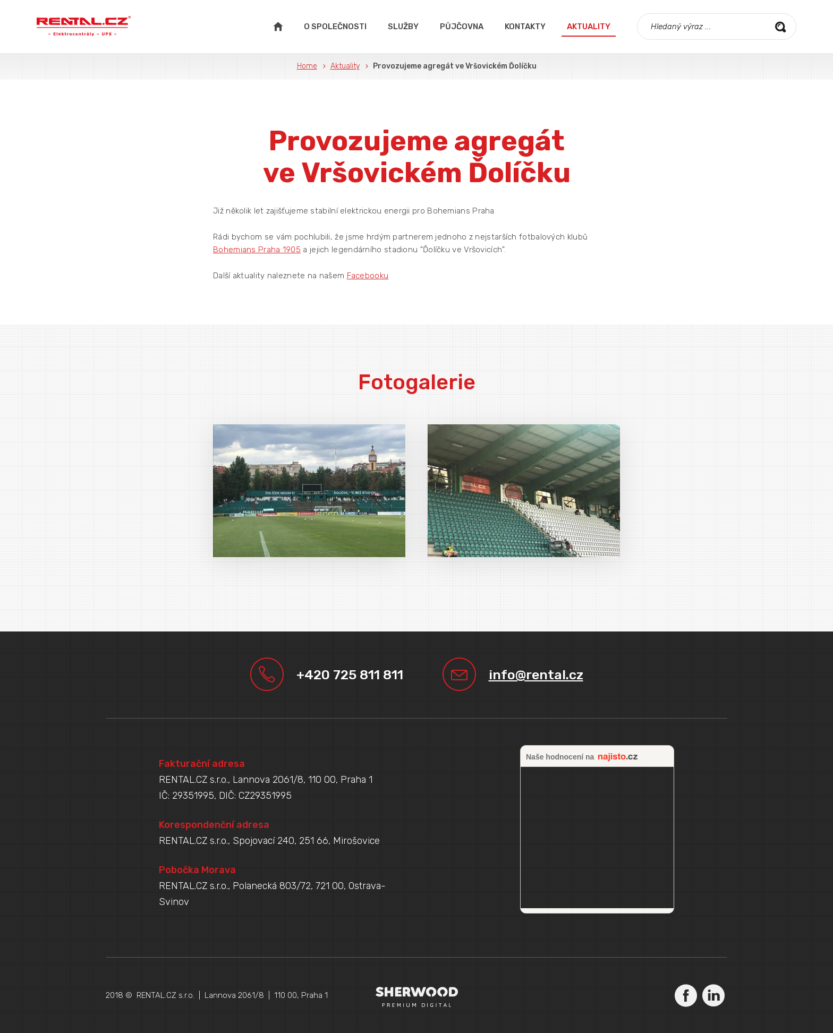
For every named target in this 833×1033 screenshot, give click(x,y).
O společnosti (335, 26)
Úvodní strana (278, 26)
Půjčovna (461, 26)
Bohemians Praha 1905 (257, 249)
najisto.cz (618, 757)
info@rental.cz (536, 674)
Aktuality (588, 26)
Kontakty (525, 26)
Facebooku (368, 275)
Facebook (686, 995)
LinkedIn (713, 995)
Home (307, 66)
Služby (403, 26)
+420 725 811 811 (349, 674)
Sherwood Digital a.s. (417, 996)
